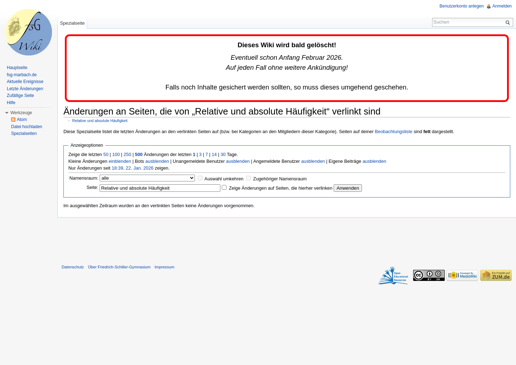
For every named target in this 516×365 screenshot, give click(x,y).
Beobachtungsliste (393, 131)
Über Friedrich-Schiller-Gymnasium (119, 267)
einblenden (120, 161)
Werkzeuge (21, 112)
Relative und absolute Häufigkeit (100, 120)
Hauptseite (17, 67)
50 (105, 154)
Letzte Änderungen (25, 88)
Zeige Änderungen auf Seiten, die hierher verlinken (281, 188)
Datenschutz (73, 267)
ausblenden (157, 161)
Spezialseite (72, 23)
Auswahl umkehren (224, 178)
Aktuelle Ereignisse (25, 81)
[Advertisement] (286, 239)
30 (222, 154)
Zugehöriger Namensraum (280, 178)
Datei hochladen (26, 126)
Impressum (164, 267)
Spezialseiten (24, 133)
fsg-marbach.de (22, 74)
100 (116, 154)
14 (214, 154)
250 (127, 154)
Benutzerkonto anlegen (462, 6)
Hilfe (11, 102)
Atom (22, 119)
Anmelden (502, 6)
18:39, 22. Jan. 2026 (133, 168)
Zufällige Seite (20, 95)
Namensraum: (84, 178)
